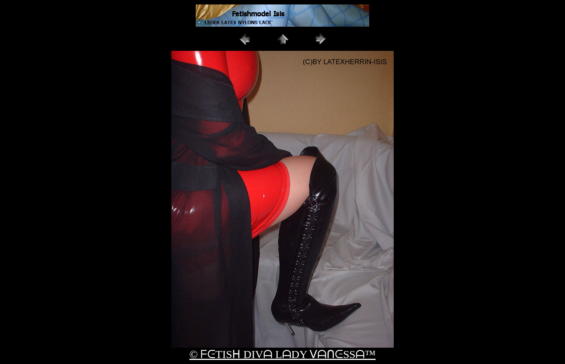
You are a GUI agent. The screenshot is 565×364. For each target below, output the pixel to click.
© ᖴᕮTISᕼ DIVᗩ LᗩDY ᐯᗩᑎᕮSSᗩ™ (282, 354)
